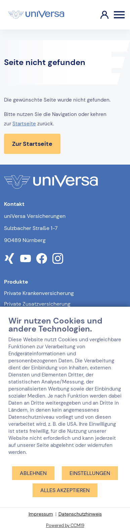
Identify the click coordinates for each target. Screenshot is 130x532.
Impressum (41, 514)
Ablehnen (33, 473)
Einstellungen (90, 473)
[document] (65, 391)
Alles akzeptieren (65, 490)
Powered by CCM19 (65, 525)
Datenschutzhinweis (80, 514)
